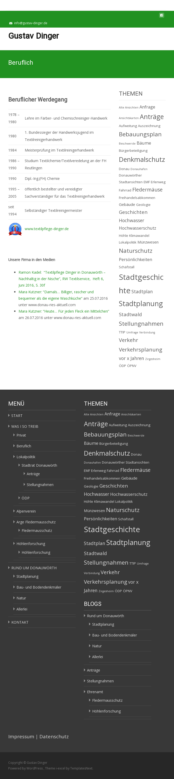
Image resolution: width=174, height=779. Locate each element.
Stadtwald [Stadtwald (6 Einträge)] (130, 314)
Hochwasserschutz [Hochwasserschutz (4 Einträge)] (137, 228)
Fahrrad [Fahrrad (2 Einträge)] (125, 190)
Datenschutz (54, 736)
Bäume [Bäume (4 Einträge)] (144, 143)
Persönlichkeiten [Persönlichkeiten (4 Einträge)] (135, 259)
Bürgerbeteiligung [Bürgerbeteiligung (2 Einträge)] (133, 150)
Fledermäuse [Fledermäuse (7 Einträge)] (147, 189)
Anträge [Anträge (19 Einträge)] (152, 116)
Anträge (33, 473)
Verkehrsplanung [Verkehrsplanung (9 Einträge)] (140, 349)
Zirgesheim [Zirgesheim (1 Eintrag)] (152, 359)
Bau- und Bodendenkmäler (38, 587)
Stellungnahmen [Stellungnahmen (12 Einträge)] (141, 324)
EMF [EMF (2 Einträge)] (147, 182)
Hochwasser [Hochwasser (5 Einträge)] (131, 220)
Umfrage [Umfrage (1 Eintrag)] (132, 332)
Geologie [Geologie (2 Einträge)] (143, 204)
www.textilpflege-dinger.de (47, 228)
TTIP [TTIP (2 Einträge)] (122, 332)
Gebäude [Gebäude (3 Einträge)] (127, 204)
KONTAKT (20, 622)
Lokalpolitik (25, 456)
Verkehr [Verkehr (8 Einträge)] (128, 340)
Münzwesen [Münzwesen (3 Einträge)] (148, 242)
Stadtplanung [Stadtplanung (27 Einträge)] (141, 303)
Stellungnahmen (40, 484)
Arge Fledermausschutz (36, 522)
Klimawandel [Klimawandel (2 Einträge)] (139, 235)
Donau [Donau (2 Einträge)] (124, 168)
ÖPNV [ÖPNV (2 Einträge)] (131, 365)
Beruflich (23, 445)
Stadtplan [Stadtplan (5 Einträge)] (142, 291)
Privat (21, 435)
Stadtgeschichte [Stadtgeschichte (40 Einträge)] (112, 529)
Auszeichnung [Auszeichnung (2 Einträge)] (149, 125)
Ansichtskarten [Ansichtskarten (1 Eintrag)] (129, 118)
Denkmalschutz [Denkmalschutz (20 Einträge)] (142, 159)
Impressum (21, 736)
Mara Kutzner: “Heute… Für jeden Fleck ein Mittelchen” (64, 311)
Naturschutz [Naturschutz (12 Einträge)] (135, 251)
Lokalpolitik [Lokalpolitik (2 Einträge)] (127, 242)
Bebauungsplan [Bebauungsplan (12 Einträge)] (140, 134)
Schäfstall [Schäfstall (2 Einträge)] (126, 267)
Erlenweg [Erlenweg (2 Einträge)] (158, 182)
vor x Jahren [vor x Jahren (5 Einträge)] (131, 358)
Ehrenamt (95, 691)
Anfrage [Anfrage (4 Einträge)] (147, 107)
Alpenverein (26, 511)
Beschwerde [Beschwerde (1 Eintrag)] (127, 143)
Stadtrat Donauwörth (39, 465)
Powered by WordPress (26, 768)
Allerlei (21, 609)
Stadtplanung (27, 576)
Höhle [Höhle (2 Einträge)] (123, 235)
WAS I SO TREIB (24, 426)
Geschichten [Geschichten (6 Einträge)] (133, 212)
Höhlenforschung (30, 543)
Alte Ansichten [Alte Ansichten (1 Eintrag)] (128, 107)
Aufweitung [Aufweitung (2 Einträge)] (128, 125)
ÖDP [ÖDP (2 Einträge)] (122, 365)
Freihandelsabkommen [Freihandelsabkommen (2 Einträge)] (137, 197)
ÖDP (26, 498)
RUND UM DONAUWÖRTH (34, 567)
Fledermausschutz (37, 530)
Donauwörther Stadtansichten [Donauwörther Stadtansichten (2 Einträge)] (125, 462)
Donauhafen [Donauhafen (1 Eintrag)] (138, 169)
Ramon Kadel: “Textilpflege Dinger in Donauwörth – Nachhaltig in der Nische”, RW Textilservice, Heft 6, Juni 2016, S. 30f (62, 279)
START (17, 415)
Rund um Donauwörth (105, 615)
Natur (21, 598)
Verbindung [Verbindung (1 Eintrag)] (147, 332)
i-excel (61, 768)
